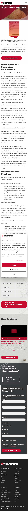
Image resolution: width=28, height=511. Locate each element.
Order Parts (3, 496)
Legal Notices (15, 506)
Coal (2, 473)
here (14, 349)
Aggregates (3, 471)
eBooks (16, 475)
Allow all (14, 265)
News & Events (18, 500)
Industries (5, 468)
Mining (2, 482)
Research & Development (6, 501)
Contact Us (21, 506)
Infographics (17, 477)
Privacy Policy (13, 445)
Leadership (17, 492)
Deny (14, 274)
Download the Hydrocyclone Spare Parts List (13, 304)
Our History (17, 490)
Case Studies (17, 473)
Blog (16, 501)
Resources (18, 468)
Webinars (16, 482)
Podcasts (16, 478)
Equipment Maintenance (6, 490)
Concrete (3, 477)
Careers (16, 496)
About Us (18, 487)
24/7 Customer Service (6, 492)
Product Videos (18, 480)
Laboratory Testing (5, 498)
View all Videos (10, 357)
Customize (14, 269)
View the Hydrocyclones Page (11, 379)
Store (11, 506)
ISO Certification (18, 494)
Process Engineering (5, 500)
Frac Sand (3, 480)
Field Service (3, 494)
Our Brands (17, 498)
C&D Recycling (4, 475)
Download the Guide (11, 58)
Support (4, 487)
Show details (20, 260)
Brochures (17, 471)
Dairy (2, 478)
